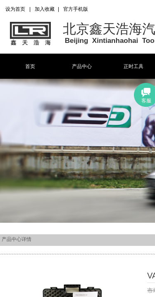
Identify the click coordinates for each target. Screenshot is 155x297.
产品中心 (82, 66)
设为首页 (15, 9)
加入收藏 (45, 9)
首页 (30, 66)
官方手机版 (75, 9)
